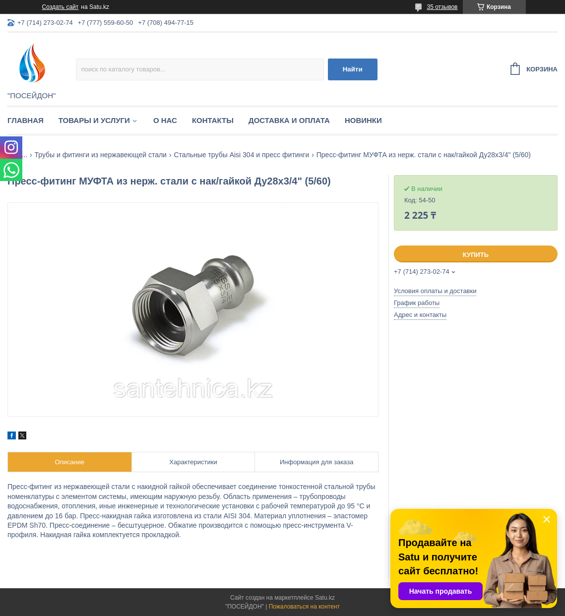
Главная (25, 120)
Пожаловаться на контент (304, 606)
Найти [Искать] (353, 69)
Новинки (363, 120)
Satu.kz (325, 597)
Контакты (213, 120)
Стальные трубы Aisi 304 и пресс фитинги (241, 155)
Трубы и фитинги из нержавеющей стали (101, 155)
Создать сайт (60, 6)
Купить (476, 254)
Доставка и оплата (289, 120)
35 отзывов (442, 6)
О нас (165, 120)
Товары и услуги (94, 120)
